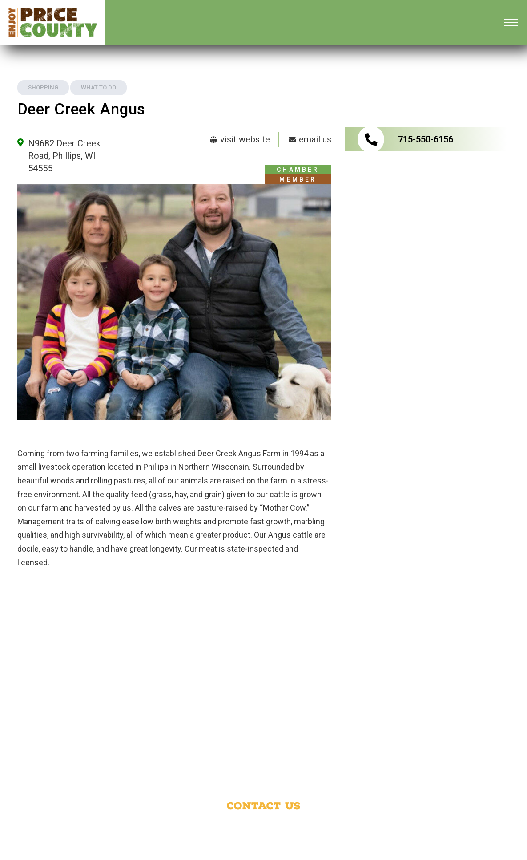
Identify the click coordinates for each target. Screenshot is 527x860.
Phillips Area (386, 825)
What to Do (98, 87)
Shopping (43, 87)
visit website (239, 139)
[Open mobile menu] (511, 22)
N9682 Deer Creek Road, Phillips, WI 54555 (64, 156)
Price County (321, 825)
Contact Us (264, 806)
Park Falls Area (209, 836)
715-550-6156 (425, 139)
